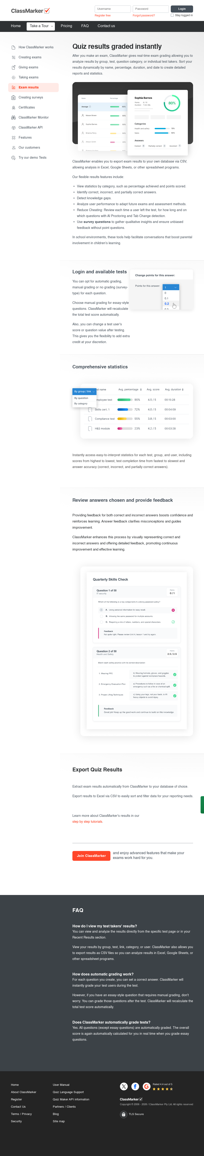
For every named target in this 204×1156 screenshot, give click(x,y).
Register (16, 1099)
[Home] (156, 1099)
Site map (59, 1121)
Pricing (66, 26)
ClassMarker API (27, 127)
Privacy (27, 1114)
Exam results (25, 87)
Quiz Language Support (68, 1092)
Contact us (106, 26)
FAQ (85, 26)
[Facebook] (135, 1086)
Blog (56, 1114)
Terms (15, 1114)
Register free (103, 15)
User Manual (61, 1085)
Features (21, 137)
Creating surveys (27, 97)
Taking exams (24, 77)
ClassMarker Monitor (30, 117)
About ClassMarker (23, 1092)
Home (16, 26)
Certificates (23, 107)
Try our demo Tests (28, 157)
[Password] (151, 9)
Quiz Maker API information (71, 1099)
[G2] (146, 1086)
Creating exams (26, 57)
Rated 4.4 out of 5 (162, 1084)
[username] (113, 9)
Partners (58, 1106)
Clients (71, 1106)
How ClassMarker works (32, 47)
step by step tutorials (87, 821)
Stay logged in (184, 15)
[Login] (182, 9)
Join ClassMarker (91, 856)
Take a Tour (39, 26)
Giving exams (24, 67)
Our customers (25, 147)
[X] (124, 1086)
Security (16, 1121)
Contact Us (18, 1106)
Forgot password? (144, 15)
